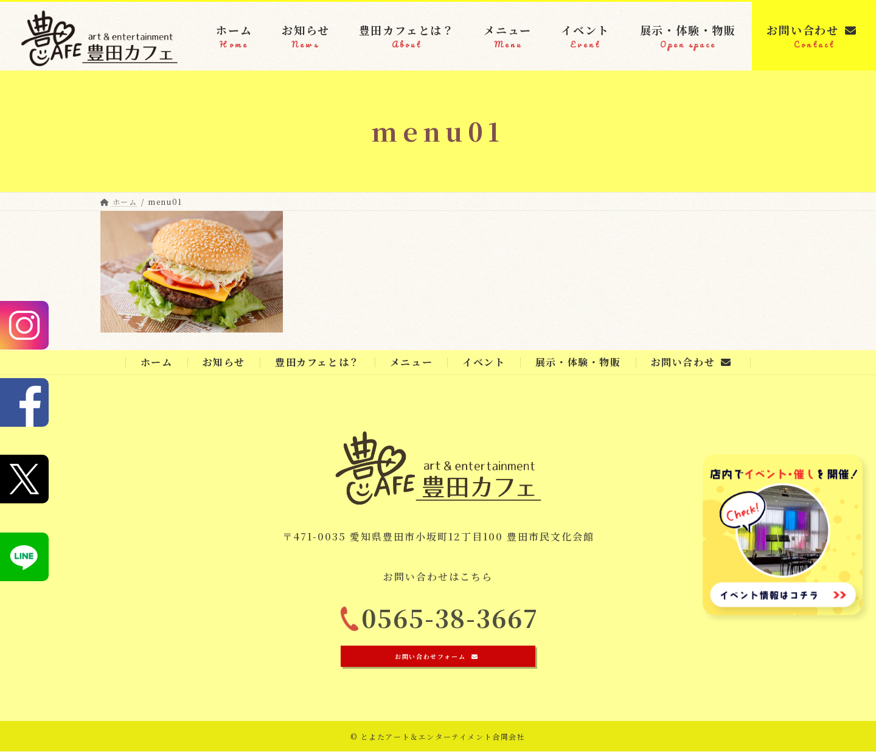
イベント (483, 362)
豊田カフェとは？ (317, 362)
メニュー (411, 362)
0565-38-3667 (450, 622)
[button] (438, 656)
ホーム (157, 362)
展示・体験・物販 (578, 362)
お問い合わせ (691, 362)
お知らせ (224, 362)
